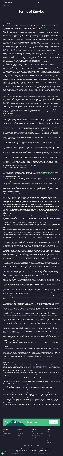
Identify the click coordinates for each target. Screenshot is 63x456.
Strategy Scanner (36, 435)
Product (34, 2)
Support (39, 2)
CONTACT (56, 2)
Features (34, 431)
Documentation (20, 433)
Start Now (53, 422)
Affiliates (5, 437)
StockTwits (49, 435)
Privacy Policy (41, 27)
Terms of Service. (49, 448)
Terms (8, 5)
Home (29, 2)
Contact (19, 431)
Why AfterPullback (7, 433)
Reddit (48, 440)
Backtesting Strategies (37, 433)
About (43, 2)
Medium (49, 442)
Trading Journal (35, 438)
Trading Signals (35, 437)
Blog (48, 431)
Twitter (48, 433)
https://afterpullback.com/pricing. (43, 173)
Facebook (49, 438)
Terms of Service (21, 437)
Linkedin (49, 437)
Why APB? (48, 2)
